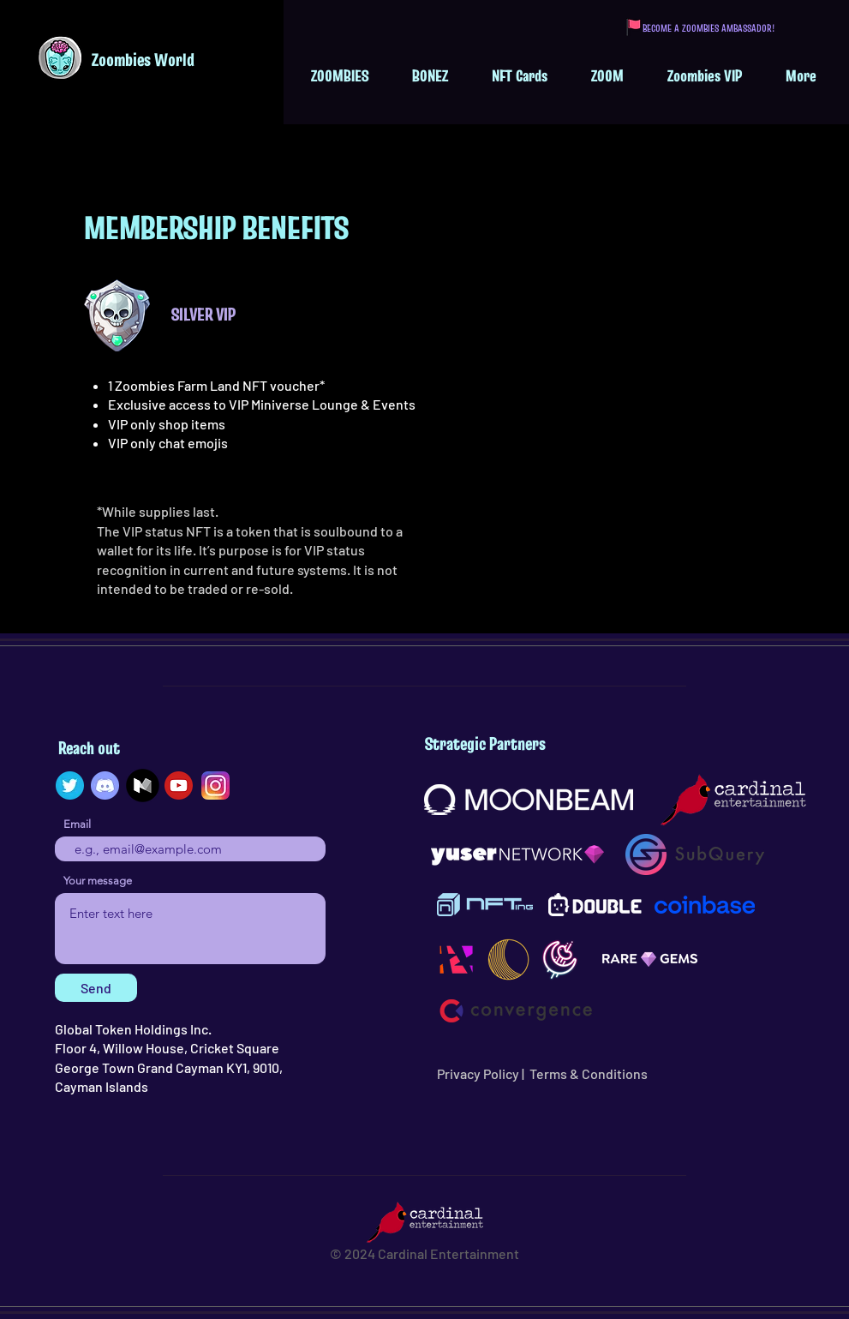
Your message (97, 880)
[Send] (96, 988)
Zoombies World (143, 59)
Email (77, 824)
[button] (340, 75)
